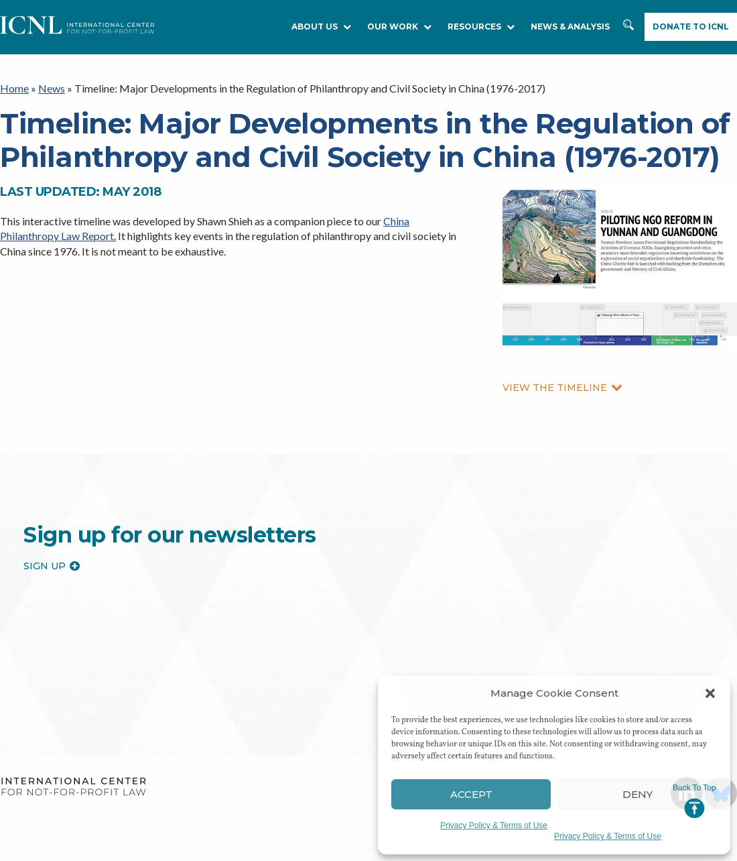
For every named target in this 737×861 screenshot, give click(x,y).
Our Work (399, 26)
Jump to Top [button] (694, 801)
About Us (321, 26)
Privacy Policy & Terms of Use (493, 825)
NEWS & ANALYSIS (570, 26)
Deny (637, 794)
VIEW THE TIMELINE (562, 387)
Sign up (51, 566)
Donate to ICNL (691, 26)
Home (14, 88)
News (51, 88)
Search (630, 31)
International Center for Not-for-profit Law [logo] (73, 787)
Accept (471, 794)
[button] (710, 693)
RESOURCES (481, 26)
